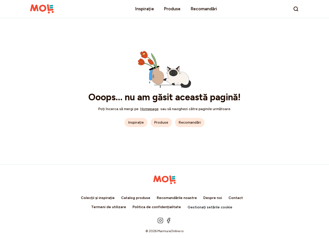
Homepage (149, 109)
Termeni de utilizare (108, 207)
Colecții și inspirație (98, 198)
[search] (296, 9)
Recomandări (204, 8)
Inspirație (144, 8)
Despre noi (212, 198)
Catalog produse (135, 198)
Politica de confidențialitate (157, 207)
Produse (172, 8)
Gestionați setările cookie (210, 207)
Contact (235, 198)
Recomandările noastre (177, 198)
